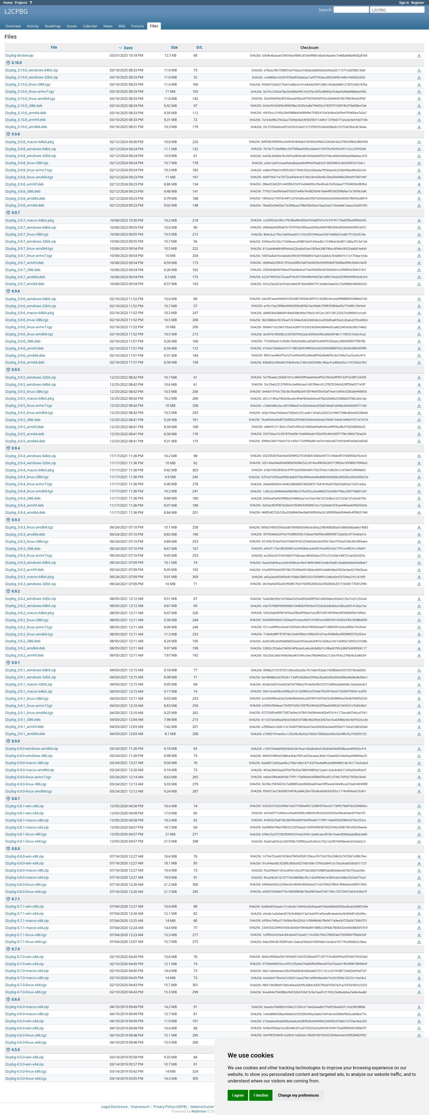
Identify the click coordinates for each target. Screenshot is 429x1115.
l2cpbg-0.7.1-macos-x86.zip (27, 920)
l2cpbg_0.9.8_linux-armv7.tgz (28, 169)
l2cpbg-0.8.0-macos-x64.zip (27, 877)
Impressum (140, 1106)
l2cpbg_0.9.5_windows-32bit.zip (30, 377)
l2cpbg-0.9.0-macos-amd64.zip (29, 769)
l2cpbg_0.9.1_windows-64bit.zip (30, 669)
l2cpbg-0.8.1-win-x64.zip (24, 813)
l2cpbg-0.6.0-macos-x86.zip (27, 1013)
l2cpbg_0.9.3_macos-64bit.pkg (29, 576)
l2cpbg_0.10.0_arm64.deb (25, 112)
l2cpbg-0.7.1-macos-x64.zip (27, 927)
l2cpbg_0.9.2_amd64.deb (25, 648)
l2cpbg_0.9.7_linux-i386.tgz (26, 234)
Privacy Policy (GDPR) (170, 1106)
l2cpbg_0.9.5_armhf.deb (24, 426)
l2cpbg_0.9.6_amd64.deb (25, 355)
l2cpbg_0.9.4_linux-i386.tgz (26, 476)
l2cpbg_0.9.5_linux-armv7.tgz (28, 405)
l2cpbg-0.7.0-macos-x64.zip (27, 970)
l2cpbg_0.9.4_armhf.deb (24, 505)
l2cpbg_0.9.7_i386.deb (22, 269)
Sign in (404, 3)
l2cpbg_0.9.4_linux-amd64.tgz (29, 491)
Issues (72, 26)
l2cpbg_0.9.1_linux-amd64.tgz (29, 712)
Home (8, 3)
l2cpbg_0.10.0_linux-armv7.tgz (29, 91)
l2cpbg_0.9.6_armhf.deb (24, 348)
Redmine (199, 1111)
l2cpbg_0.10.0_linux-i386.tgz (27, 84)
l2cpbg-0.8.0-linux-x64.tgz (26, 891)
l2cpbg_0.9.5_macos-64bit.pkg (29, 398)
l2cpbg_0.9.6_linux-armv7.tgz (28, 326)
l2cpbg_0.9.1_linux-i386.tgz (26, 698)
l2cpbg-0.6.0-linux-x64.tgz (26, 1042)
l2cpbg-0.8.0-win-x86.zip (24, 856)
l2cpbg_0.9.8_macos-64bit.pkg (29, 141)
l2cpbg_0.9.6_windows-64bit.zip (30, 298)
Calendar (90, 26)
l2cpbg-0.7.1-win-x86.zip (24, 906)
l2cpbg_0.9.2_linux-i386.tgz (26, 619)
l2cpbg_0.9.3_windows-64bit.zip (30, 562)
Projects (21, 3)
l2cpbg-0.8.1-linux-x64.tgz (26, 841)
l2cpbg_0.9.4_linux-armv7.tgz (28, 483)
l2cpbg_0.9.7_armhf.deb (24, 262)
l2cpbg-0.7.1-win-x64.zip (24, 913)
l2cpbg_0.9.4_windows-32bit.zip (30, 462)
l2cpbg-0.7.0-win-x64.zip (24, 963)
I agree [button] (238, 1095)
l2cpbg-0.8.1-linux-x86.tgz (26, 834)
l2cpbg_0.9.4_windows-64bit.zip (30, 455)
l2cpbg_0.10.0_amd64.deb (26, 126)
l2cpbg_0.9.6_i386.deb (22, 341)
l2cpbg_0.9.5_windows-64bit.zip (30, 384)
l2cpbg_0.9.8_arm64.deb (24, 205)
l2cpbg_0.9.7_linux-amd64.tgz (29, 248)
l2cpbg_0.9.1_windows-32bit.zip (30, 677)
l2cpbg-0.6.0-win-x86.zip (24, 1028)
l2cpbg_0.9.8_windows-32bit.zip (30, 155)
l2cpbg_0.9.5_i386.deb (22, 419)
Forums (137, 26)
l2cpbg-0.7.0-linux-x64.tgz (26, 984)
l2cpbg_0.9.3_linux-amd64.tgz (29, 527)
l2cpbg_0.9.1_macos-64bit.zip (28, 691)
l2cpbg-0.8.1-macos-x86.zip (27, 820)
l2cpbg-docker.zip (19, 55)
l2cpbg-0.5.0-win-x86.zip (24, 1057)
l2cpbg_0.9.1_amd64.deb (25, 733)
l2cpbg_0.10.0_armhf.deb (25, 119)
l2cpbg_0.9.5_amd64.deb (25, 441)
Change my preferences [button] (298, 1095)
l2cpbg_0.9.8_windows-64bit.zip (30, 148)
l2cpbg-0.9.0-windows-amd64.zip (31, 748)
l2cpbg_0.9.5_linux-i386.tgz (26, 391)
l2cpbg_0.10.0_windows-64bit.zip (31, 70)
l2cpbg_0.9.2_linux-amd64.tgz (29, 634)
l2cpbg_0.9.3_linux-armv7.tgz (28, 555)
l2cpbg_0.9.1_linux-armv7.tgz (28, 705)
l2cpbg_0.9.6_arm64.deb (24, 362)
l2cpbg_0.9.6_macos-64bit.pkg (29, 312)
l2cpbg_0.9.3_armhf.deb (24, 569)
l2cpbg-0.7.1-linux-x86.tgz (26, 934)
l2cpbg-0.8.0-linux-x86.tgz (26, 884)
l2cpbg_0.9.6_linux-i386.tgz (26, 319)
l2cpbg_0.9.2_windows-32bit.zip (30, 598)
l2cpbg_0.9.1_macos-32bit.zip (28, 684)
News (107, 26)
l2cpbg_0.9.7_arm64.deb (24, 283)
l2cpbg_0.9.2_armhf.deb (24, 655)
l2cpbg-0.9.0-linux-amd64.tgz (28, 791)
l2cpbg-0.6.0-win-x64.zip (24, 1020)
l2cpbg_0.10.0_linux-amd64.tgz (30, 98)
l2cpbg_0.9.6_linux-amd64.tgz (29, 334)
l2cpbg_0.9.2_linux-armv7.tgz (28, 627)
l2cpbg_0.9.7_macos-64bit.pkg (29, 220)
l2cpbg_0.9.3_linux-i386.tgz (26, 541)
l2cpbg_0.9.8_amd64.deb (25, 198)
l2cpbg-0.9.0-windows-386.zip (29, 755)
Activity (33, 26)
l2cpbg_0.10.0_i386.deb (23, 105)
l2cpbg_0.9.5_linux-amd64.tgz (29, 412)
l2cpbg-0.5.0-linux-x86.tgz (26, 1071)
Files (154, 26)
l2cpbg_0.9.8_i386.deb (22, 191)
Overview (13, 26)
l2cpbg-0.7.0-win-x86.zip (24, 956)
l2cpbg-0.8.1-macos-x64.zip (27, 827)
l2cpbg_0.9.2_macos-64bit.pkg (29, 612)
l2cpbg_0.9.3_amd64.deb (25, 534)
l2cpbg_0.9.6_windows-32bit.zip (30, 305)
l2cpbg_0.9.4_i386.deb (22, 498)
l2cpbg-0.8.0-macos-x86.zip (27, 870)
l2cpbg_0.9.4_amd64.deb (25, 512)
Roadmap (53, 26)
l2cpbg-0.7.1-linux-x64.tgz (26, 941)
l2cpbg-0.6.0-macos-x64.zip (27, 1006)
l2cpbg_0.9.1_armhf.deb (24, 726)
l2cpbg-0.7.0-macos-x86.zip (27, 977)
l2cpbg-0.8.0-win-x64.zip (24, 863)
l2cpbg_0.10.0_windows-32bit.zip (31, 77)
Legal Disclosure (114, 1106)
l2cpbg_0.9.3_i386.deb (22, 548)
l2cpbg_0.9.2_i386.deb (22, 640)
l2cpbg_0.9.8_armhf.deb (24, 184)
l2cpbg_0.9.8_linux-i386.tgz (26, 162)
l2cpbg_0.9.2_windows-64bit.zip (30, 605)
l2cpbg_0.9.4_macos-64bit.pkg (29, 470)
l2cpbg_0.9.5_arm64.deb (24, 433)
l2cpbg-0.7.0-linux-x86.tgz (26, 991)
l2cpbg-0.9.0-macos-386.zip (27, 762)
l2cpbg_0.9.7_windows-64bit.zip (30, 227)
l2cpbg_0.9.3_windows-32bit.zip (30, 583)
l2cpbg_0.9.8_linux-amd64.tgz (29, 177)
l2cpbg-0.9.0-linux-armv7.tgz (28, 776)
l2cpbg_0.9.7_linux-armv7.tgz (28, 255)
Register (417, 3)
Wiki (121, 26)
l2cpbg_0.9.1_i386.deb (22, 719)
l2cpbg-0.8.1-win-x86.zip (24, 805)
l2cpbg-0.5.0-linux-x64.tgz (26, 1078)
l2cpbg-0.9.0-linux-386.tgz (26, 784)
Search (325, 9)
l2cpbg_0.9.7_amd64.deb (25, 276)
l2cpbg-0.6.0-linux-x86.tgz (26, 1035)
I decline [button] (261, 1095)
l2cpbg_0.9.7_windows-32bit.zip (30, 241)
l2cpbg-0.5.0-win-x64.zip (24, 1064)
